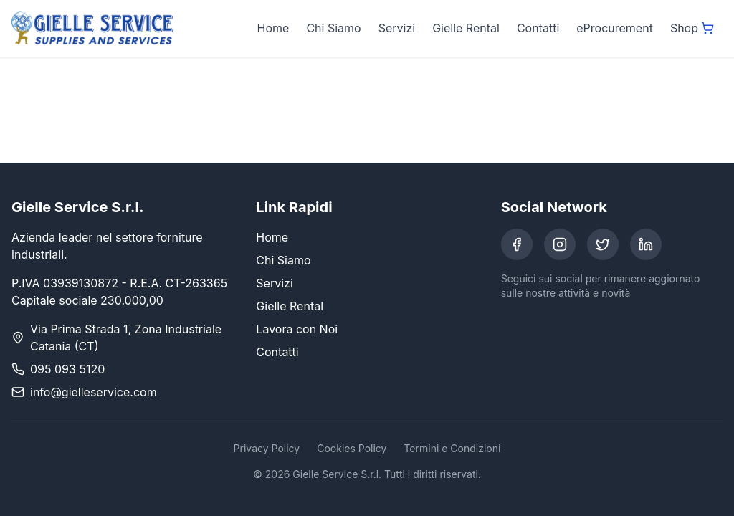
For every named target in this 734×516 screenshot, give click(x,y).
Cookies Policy (351, 448)
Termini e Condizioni (452, 448)
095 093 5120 (67, 369)
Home (273, 28)
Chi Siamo (333, 28)
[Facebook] (517, 244)
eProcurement (614, 28)
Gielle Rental (466, 28)
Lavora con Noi (297, 329)
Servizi (396, 28)
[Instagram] (560, 244)
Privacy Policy (267, 448)
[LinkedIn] (646, 244)
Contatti (538, 28)
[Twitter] (603, 244)
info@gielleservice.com (93, 392)
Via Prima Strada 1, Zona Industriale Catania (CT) (125, 337)
